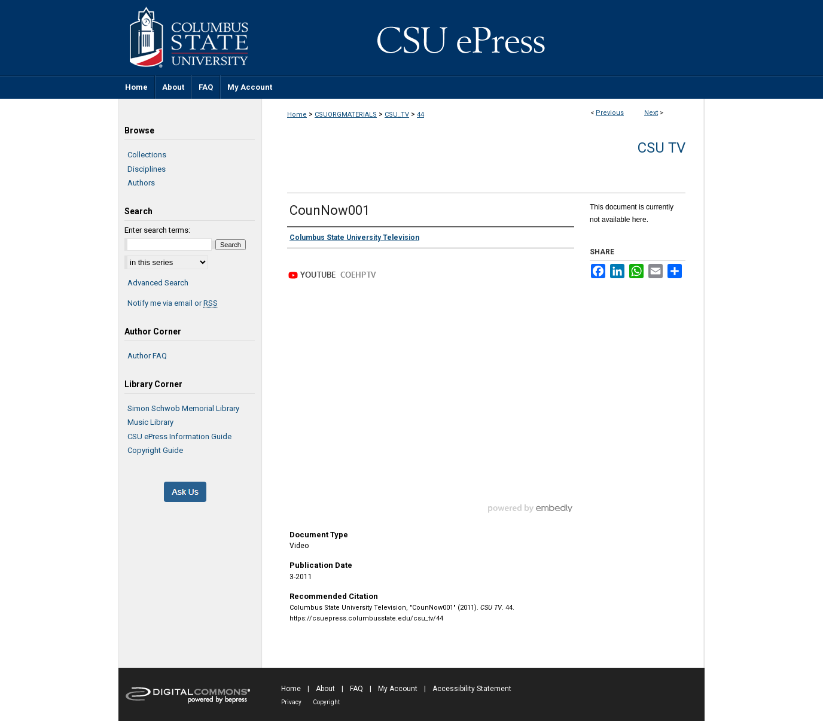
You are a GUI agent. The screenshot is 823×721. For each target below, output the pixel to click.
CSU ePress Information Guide (179, 436)
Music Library (150, 422)
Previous (610, 113)
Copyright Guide (155, 450)
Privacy (291, 702)
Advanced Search (157, 282)
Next (651, 113)
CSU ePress (483, 37)
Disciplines (146, 169)
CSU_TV (397, 114)
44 (420, 114)
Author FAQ (147, 355)
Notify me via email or (172, 303)
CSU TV (661, 147)
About (325, 689)
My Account (397, 689)
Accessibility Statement (471, 689)
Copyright (326, 702)
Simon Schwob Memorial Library (183, 408)
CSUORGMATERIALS (346, 114)
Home (297, 114)
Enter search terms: (157, 230)
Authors (141, 182)
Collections (146, 154)
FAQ (356, 689)
